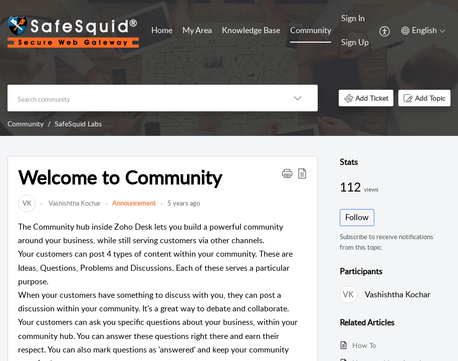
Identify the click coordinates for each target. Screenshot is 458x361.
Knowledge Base (251, 30)
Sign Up (355, 42)
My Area (197, 30)
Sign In (353, 18)
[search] (143, 98)
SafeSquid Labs (78, 123)
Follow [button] (357, 217)
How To (364, 345)
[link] (27, 203)
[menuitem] (161, 31)
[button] (385, 30)
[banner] (229, 68)
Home (161, 30)
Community (310, 30)
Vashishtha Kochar (74, 203)
